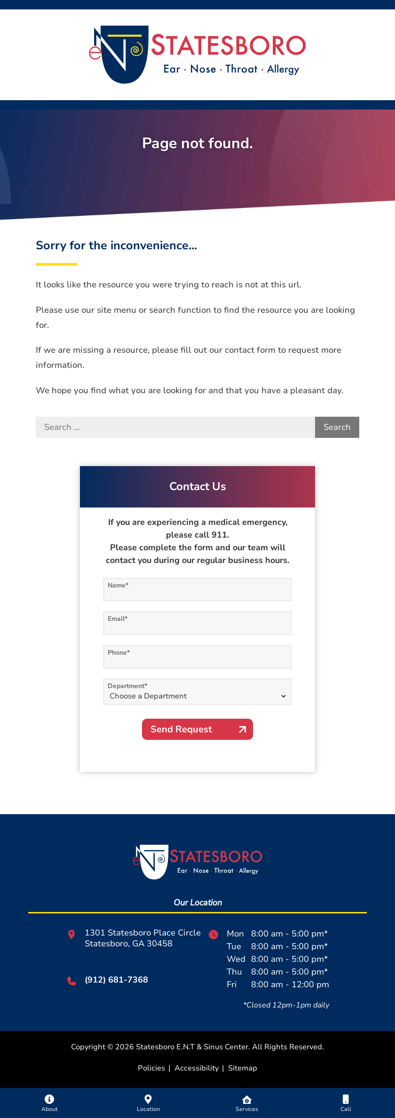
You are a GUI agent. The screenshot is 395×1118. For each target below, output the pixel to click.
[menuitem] (49, 1103)
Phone (119, 652)
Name (118, 585)
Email (117, 618)
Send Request (181, 729)
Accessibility (196, 1068)
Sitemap (242, 1068)
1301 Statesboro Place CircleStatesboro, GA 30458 (133, 938)
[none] (49, 1103)
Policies (151, 1068)
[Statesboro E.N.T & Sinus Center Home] (197, 54)
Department (127, 686)
